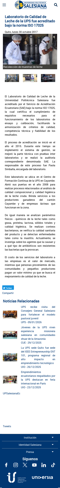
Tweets (7, 426)
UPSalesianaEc (11, 393)
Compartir (8, 293)
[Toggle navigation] (3, 5)
